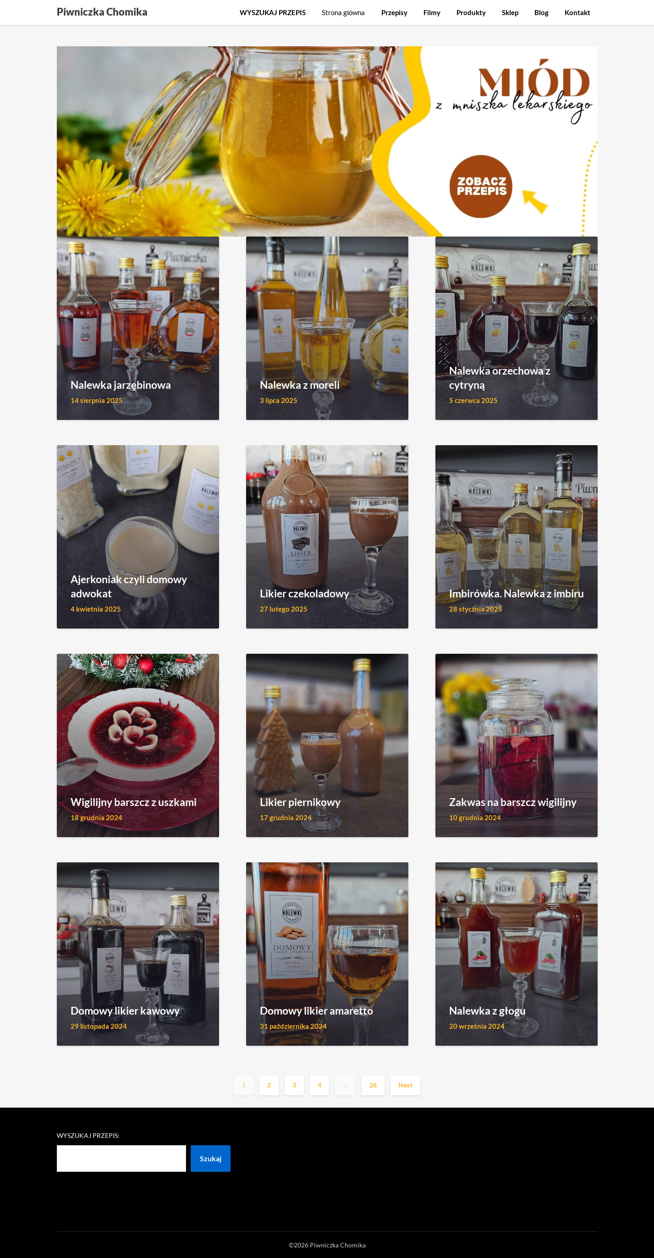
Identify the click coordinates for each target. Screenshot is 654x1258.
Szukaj (210, 1158)
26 (373, 1085)
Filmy (431, 12)
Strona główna (343, 12)
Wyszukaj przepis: (88, 1135)
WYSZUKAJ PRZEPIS (273, 12)
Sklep (510, 12)
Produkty (471, 12)
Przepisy (394, 12)
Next (405, 1085)
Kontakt (577, 12)
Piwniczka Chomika (102, 12)
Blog (541, 12)
